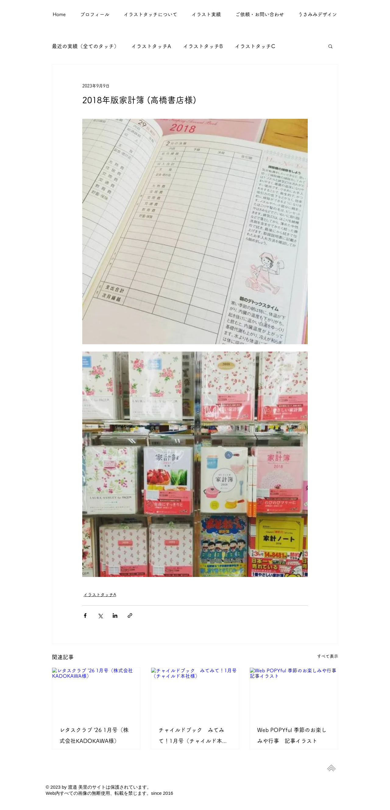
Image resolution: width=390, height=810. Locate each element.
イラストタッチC (255, 46)
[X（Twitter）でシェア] (100, 615)
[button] (206, 14)
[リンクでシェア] (130, 615)
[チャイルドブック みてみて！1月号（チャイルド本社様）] (195, 692)
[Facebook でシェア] (85, 615)
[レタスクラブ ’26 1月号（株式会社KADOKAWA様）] (96, 692)
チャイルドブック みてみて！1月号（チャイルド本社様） (193, 736)
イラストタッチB (203, 46)
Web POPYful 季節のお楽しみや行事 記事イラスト (292, 735)
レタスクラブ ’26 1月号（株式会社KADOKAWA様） (94, 735)
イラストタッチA (151, 46)
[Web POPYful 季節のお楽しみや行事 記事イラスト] (294, 692)
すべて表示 (327, 656)
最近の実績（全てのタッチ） (85, 46)
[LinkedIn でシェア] (115, 615)
